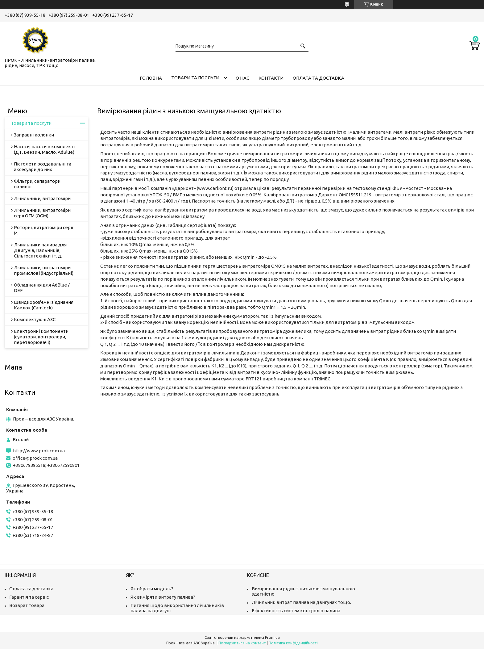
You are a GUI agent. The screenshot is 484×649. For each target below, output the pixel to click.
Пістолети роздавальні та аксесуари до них (42, 166)
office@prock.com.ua (35, 458)
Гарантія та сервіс (29, 597)
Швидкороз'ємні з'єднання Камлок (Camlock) (43, 304)
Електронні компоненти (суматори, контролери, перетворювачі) (41, 337)
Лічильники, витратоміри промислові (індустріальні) (43, 270)
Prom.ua (272, 637)
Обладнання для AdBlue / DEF (42, 287)
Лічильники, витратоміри (42, 198)
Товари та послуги (195, 77)
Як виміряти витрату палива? (162, 597)
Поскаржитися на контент (242, 643)
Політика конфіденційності (293, 643)
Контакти (271, 78)
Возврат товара (26, 605)
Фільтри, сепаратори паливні (37, 183)
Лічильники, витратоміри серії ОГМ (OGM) (42, 212)
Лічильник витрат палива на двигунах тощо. (301, 602)
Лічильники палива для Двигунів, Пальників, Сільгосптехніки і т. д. (40, 250)
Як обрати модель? (151, 588)
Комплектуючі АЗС (35, 319)
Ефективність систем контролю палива (296, 610)
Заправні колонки (34, 134)
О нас (242, 78)
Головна (151, 78)
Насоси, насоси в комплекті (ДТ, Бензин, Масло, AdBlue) (44, 149)
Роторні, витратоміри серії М (43, 230)
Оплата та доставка (318, 78)
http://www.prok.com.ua (39, 450)
